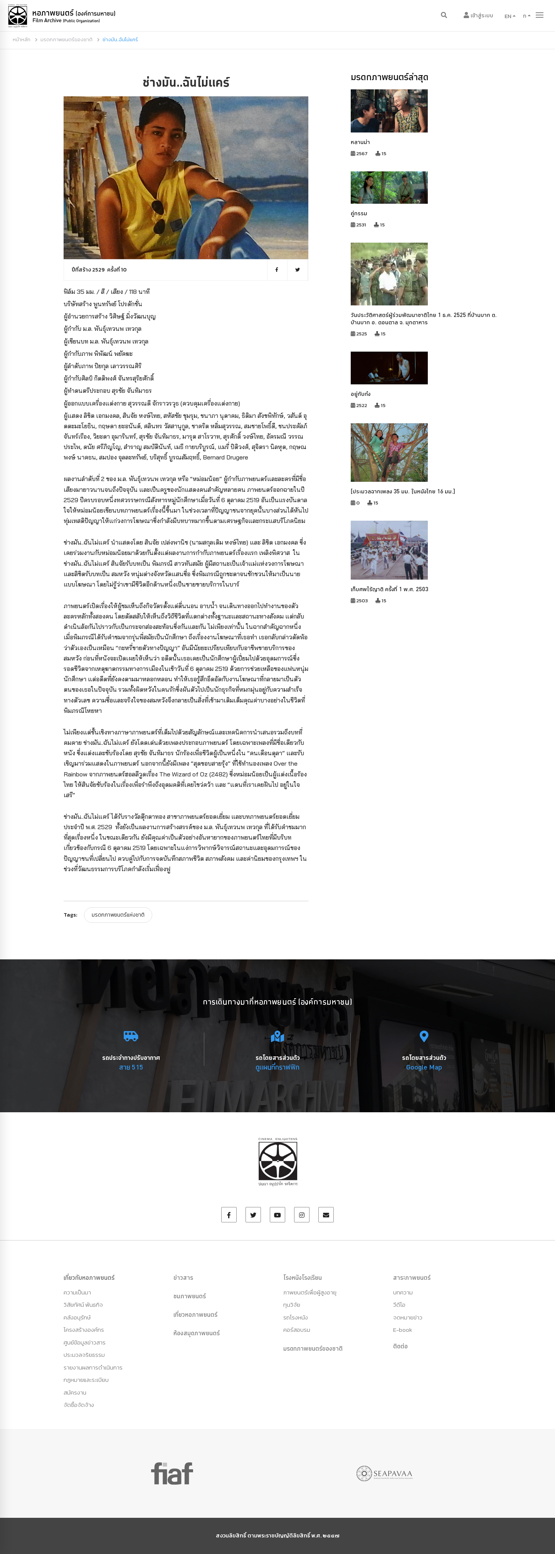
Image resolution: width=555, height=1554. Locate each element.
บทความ (403, 1292)
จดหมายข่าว (407, 1317)
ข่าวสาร (183, 1277)
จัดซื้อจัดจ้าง (79, 1404)
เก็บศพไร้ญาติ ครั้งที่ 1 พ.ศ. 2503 (389, 589)
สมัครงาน (75, 1392)
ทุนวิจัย (291, 1304)
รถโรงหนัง (295, 1317)
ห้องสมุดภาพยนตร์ (196, 1333)
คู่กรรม (359, 213)
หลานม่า (360, 141)
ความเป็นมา (77, 1292)
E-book (402, 1329)
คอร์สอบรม (296, 1329)
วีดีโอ (399, 1304)
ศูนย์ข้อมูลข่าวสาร (85, 1342)
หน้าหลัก (21, 39)
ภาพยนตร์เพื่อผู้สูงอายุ (309, 1292)
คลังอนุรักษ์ (77, 1317)
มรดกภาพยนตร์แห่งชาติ (118, 915)
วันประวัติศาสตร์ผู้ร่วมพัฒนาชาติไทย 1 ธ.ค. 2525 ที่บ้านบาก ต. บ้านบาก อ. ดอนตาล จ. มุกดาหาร (424, 318)
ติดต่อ (400, 1346)
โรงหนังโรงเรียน (302, 1277)
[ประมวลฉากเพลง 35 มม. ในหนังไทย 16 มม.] (403, 491)
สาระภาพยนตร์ (412, 1277)
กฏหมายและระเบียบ (86, 1379)
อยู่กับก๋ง (360, 393)
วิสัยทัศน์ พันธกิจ (83, 1304)
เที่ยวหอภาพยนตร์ (195, 1314)
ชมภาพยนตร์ (189, 1296)
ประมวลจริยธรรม (84, 1354)
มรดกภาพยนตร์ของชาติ (66, 39)
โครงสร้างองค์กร (84, 1329)
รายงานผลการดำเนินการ (93, 1367)
